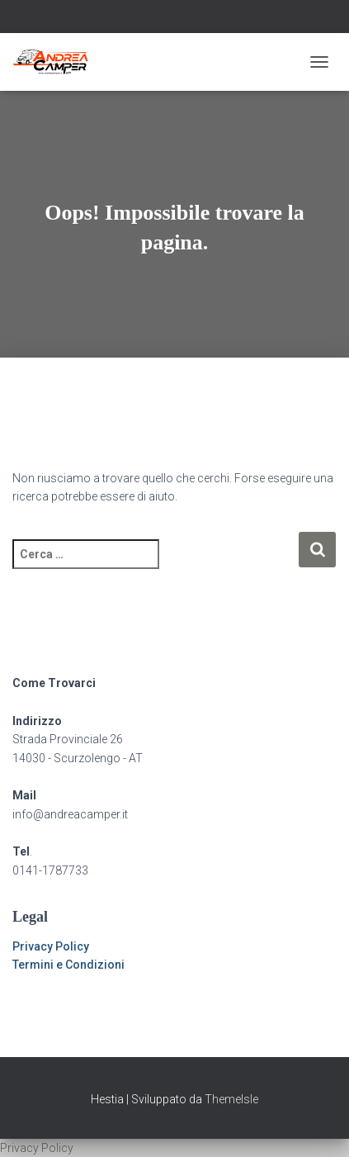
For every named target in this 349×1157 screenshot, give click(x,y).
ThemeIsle (231, 1099)
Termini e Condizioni (68, 964)
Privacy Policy (50, 946)
